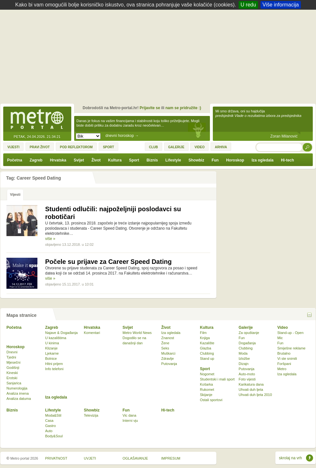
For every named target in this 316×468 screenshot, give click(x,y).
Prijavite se (150, 108)
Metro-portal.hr (37, 119)
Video (282, 327)
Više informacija (280, 4)
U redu (248, 4)
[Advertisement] (160, 58)
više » (50, 238)
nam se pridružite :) (183, 108)
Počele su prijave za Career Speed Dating (108, 261)
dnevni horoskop (122, 135)
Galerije (246, 327)
